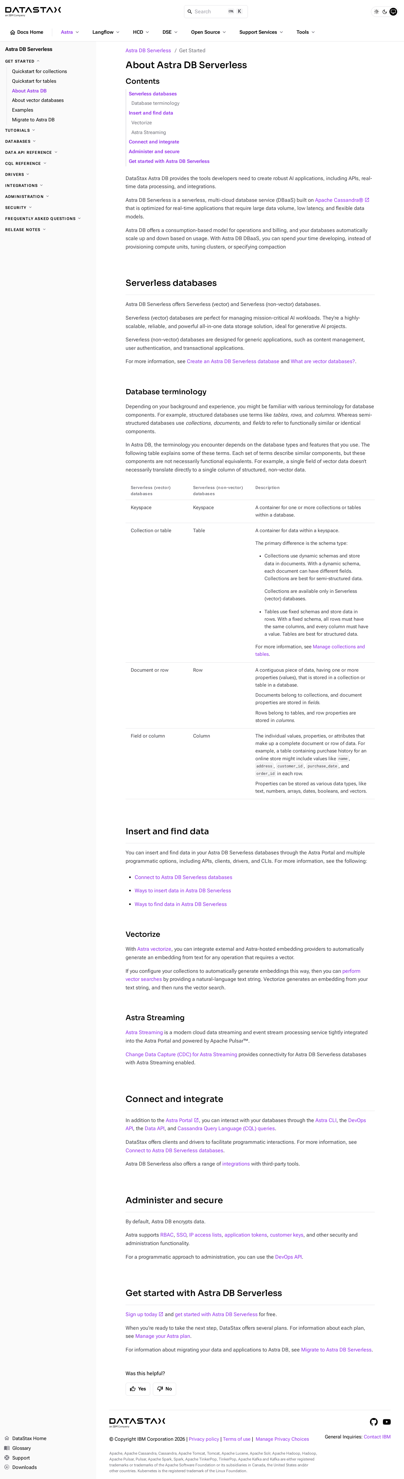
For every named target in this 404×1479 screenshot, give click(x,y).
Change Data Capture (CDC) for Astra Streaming (181, 1054)
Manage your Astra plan (162, 1336)
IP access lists (205, 1235)
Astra (70, 32)
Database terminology (155, 103)
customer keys (286, 1235)
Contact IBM (377, 1437)
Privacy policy (204, 1439)
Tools (306, 32)
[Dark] (385, 12)
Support (17, 1458)
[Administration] (48, 196)
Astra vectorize (154, 949)
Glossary (17, 1448)
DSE (171, 32)
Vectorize (141, 123)
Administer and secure (154, 151)
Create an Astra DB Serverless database (233, 361)
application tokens (246, 1235)
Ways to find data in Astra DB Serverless (181, 904)
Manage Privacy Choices (282, 1439)
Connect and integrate (154, 142)
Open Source (209, 32)
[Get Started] (48, 61)
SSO (181, 1235)
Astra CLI (326, 1120)
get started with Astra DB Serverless (216, 1314)
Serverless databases (153, 94)
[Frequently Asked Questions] (48, 218)
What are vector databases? (323, 361)
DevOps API (288, 1257)
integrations (236, 1164)
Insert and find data (151, 113)
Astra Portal (179, 1120)
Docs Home (26, 32)
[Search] (216, 11)
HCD (141, 32)
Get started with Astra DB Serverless (169, 161)
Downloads (20, 1467)
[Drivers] (48, 174)
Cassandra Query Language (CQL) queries (226, 1128)
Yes (138, 1389)
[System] (393, 12)
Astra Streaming (148, 132)
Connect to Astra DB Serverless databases (183, 877)
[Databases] (48, 141)
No (164, 1389)
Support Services (261, 32)
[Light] (376, 12)
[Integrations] (48, 185)
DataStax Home (25, 1438)
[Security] (48, 207)
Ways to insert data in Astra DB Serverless (183, 890)
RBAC (167, 1235)
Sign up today (141, 1314)
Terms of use (237, 1439)
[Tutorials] (48, 130)
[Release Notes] (48, 229)
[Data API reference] (48, 152)
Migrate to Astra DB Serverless (336, 1350)
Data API (155, 1128)
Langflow (106, 32)
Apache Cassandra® (339, 200)
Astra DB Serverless (148, 50)
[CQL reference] (48, 163)
